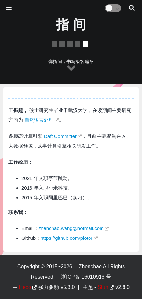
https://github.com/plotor (66, 238)
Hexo (25, 287)
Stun (103, 287)
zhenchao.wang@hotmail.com (71, 228)
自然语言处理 (38, 120)
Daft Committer (60, 136)
